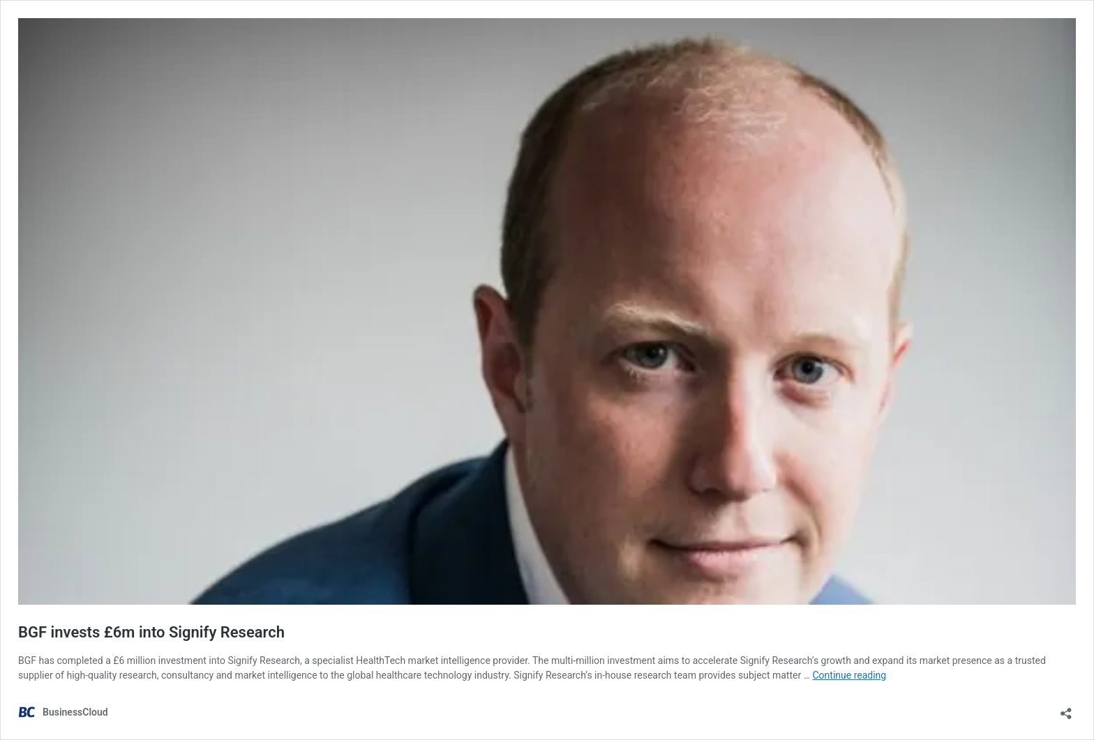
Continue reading (849, 675)
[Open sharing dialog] (1066, 709)
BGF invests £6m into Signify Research (151, 632)
